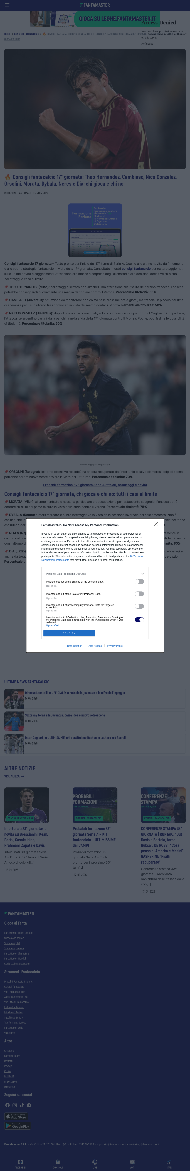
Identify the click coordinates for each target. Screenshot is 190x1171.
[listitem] (95, 574)
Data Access (95, 645)
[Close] (157, 525)
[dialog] (95, 585)
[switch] (139, 581)
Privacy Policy (115, 645)
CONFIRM (69, 633)
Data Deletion (74, 645)
